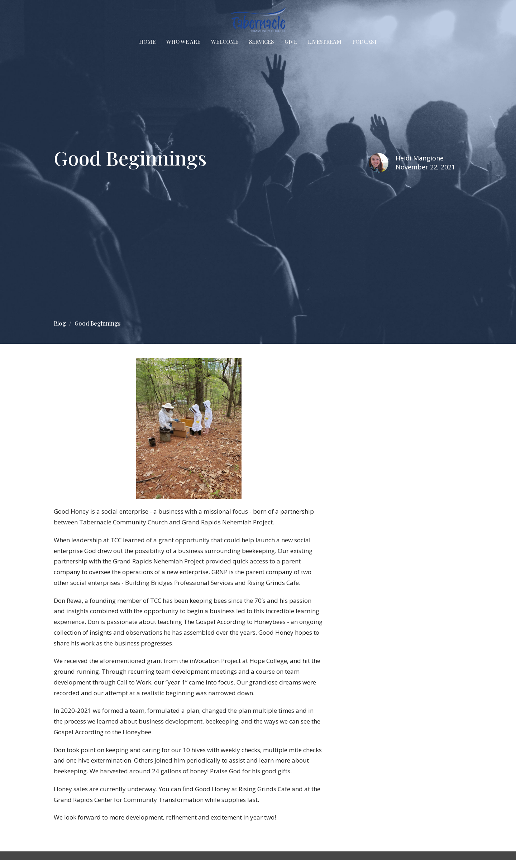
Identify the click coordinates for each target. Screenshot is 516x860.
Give (291, 41)
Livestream (324, 41)
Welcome (224, 41)
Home (147, 41)
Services (261, 41)
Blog (60, 323)
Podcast (364, 41)
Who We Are (183, 41)
